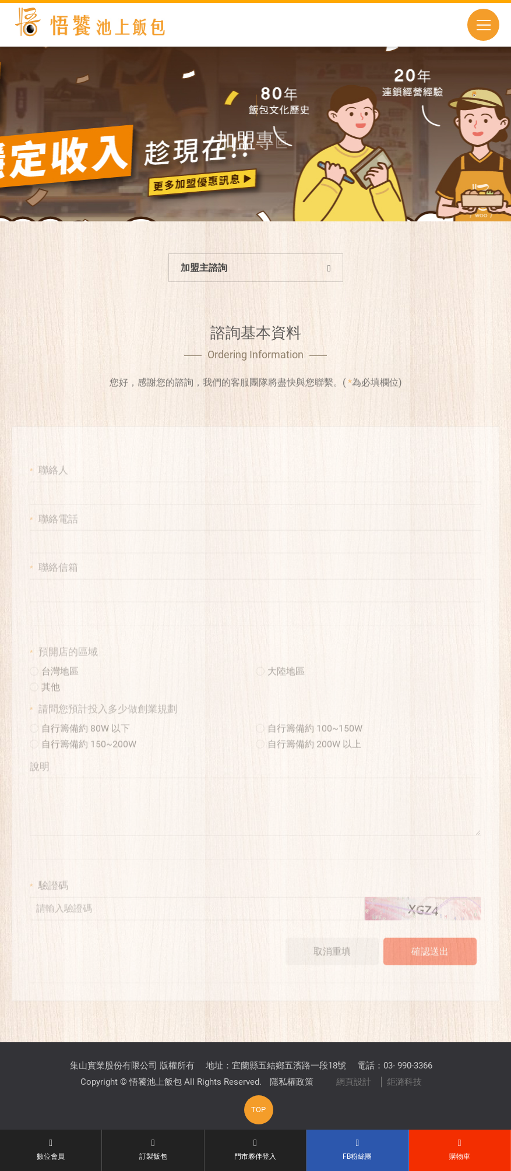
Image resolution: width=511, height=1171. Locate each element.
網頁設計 (353, 1082)
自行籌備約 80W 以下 (80, 739)
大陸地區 (280, 682)
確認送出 (430, 962)
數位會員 (51, 1149)
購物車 (460, 1149)
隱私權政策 (291, 1082)
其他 (45, 698)
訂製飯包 (153, 1149)
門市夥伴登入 (255, 1149)
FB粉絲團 (357, 1149)
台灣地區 (54, 682)
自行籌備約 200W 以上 (308, 755)
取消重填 (332, 962)
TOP (258, 1109)
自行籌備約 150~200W (83, 755)
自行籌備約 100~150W (309, 739)
